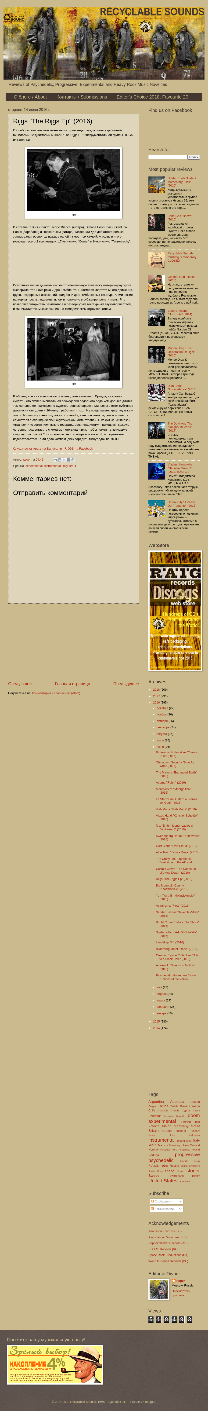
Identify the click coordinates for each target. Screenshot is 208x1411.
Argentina (156, 1101)
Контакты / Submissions (82, 96)
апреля (162, 994)
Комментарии (162, 1209)
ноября (162, 714)
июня (161, 746)
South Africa (155, 1171)
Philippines (184, 1149)
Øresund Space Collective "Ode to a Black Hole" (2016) (177, 956)
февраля (163, 1006)
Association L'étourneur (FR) (167, 1237)
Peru (174, 1149)
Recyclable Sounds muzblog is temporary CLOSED (182, 257)
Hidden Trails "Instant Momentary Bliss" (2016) (182, 181)
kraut (72, 466)
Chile (151, 1110)
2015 (157, 1021)
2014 (157, 1028)
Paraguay (165, 1149)
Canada (194, 1106)
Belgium (153, 1106)
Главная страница (72, 684)
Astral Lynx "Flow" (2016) (173, 905)
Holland (181, 1130)
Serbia (183, 1166)
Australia (177, 1101)
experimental (34, 466)
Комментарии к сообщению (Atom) (56, 693)
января (162, 1013)
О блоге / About (30, 96)
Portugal (154, 1155)
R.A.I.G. (153, 1165)
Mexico (163, 1145)
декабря (163, 708)
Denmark (154, 1116)
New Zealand (191, 1145)
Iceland (152, 1135)
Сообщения (161, 1201)
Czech (196, 1110)
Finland (186, 1122)
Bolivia (174, 1106)
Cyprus (186, 1110)
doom (194, 1115)
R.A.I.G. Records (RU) (163, 1249)
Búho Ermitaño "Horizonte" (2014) (180, 312)
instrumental (52, 466)
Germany (181, 1126)
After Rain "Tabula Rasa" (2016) (177, 852)
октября (163, 721)
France (154, 1126)
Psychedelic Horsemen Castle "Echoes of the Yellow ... (176, 977)
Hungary (195, 1130)
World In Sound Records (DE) (168, 1261)
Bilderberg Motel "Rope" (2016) (176, 949)
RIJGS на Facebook (79, 448)
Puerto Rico (190, 1161)
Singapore (194, 1166)
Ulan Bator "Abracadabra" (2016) (182, 387)
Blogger (150, 1402)
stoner (193, 1170)
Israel (189, 1141)
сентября (163, 727)
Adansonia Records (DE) (165, 1231)
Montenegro (175, 1145)
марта (161, 1000)
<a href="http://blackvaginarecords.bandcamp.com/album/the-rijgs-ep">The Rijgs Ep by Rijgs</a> (73, 263)
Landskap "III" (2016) (170, 942)
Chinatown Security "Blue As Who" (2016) (175, 764)
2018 (157, 689)
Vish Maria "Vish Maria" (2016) (176, 809)
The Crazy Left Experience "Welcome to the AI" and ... (175, 860)
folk (197, 1122)
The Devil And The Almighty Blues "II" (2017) (180, 427)
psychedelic (161, 1160)
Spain (180, 1171)
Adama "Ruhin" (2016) (171, 782)
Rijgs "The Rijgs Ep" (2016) (174, 879)
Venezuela (184, 1181)
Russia (174, 1165)
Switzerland (177, 1175)
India (172, 1135)
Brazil (183, 1106)
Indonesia (194, 1135)
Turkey (196, 1175)
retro (164, 1165)
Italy (65, 466)
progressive (187, 1154)
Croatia (175, 1110)
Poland (195, 1149)
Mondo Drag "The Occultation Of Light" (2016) (181, 351)
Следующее (20, 684)
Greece (167, 1130)
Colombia (163, 1110)
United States (162, 1180)
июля (161, 740)
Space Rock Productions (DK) (168, 1255)
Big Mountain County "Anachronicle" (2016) (172, 887)
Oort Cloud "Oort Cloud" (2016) (176, 846)
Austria (195, 1101)
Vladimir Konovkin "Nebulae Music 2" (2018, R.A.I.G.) (180, 468)
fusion (167, 1126)
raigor (180, 1281)
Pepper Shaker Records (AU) (167, 1243)
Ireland (180, 1140)
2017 (157, 696)
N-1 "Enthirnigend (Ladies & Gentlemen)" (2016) (174, 827)
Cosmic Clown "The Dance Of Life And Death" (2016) (176, 870)
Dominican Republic (174, 1116)
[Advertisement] (73, 642)
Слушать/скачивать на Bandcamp (37, 448)
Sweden (154, 1175)
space (169, 1171)
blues (164, 1106)
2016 (157, 702)
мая (160, 987)
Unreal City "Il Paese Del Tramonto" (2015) (182, 503)
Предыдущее (126, 684)
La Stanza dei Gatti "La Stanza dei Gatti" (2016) (176, 800)
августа (162, 734)
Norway (153, 1149)
